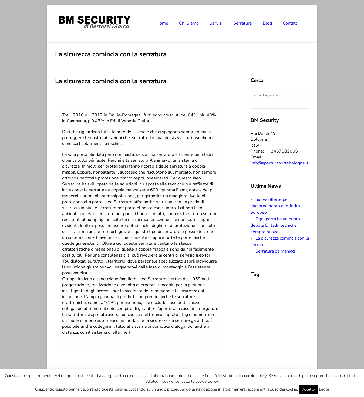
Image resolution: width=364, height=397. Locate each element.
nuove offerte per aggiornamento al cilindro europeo (275, 205)
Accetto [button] (308, 389)
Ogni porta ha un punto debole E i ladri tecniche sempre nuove (275, 225)
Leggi (324, 389)
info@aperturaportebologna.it (279, 163)
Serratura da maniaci (275, 251)
